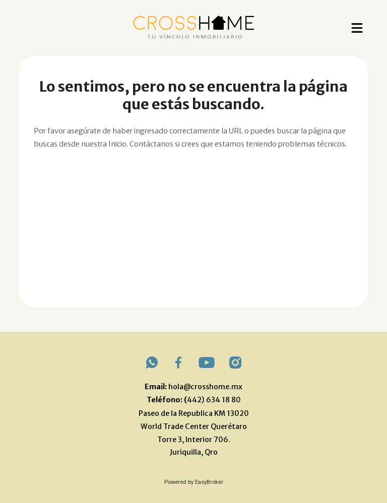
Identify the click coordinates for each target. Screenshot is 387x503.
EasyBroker (209, 482)
